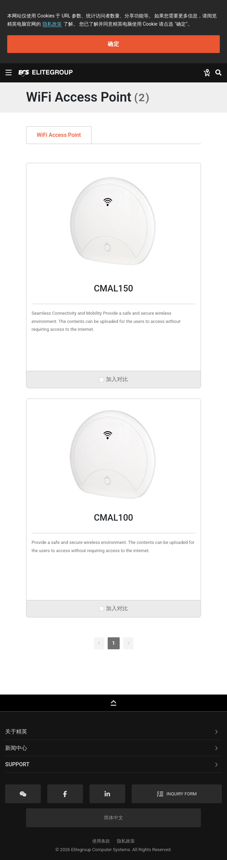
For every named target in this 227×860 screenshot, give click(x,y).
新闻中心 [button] (112, 748)
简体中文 (113, 817)
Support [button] (112, 764)
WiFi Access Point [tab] (59, 135)
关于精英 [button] (112, 731)
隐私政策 (52, 24)
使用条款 (101, 841)
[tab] (113, 732)
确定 (113, 44)
